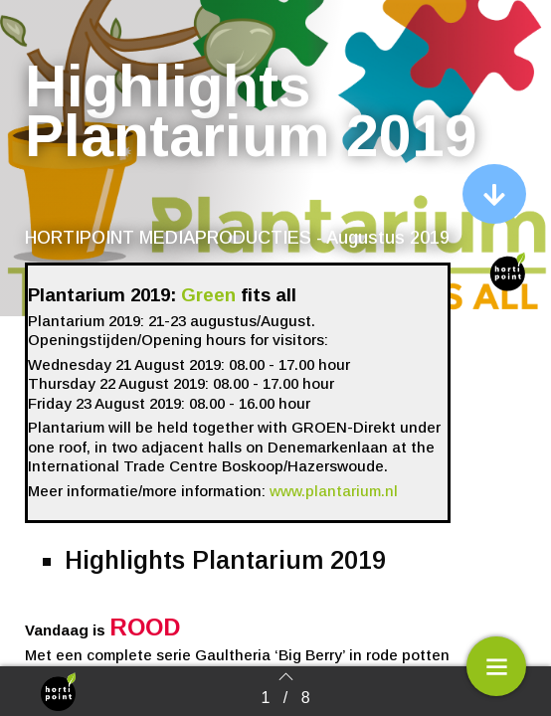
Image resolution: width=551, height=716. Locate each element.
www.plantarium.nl (334, 490)
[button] (494, 194)
